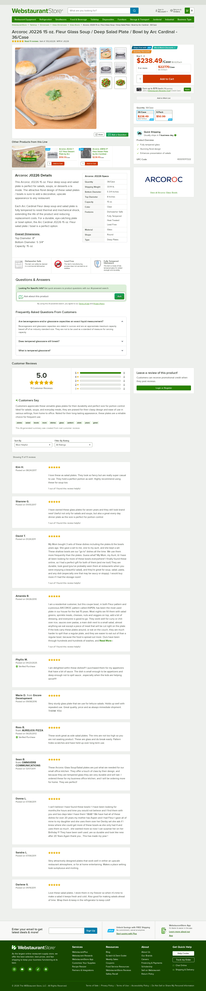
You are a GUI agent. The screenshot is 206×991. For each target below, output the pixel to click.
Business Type (184, 19)
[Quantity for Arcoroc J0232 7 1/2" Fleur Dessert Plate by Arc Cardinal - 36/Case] (49, 163)
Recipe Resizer (79, 966)
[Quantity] (140, 79)
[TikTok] (38, 969)
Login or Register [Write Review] (164, 388)
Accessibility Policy (140, 986)
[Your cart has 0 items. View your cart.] (189, 11)
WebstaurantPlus (80, 952)
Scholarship (146, 966)
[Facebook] (30, 969)
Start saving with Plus (126, 933)
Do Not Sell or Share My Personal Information (173, 986)
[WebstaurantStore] (37, 947)
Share (99, 134)
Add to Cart (58, 164)
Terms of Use (84, 304)
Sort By (17, 441)
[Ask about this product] (71, 296)
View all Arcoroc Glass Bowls (163, 193)
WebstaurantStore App (82, 959)
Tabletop (95, 19)
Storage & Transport (139, 19)
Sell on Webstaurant (150, 970)
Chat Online (180, 965)
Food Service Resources (117, 966)
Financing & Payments (151, 963)
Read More (105, 640)
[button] (106, 54)
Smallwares (61, 19)
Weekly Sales (112, 959)
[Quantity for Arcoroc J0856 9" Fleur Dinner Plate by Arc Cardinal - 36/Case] (83, 163)
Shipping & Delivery (183, 970)
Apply (188, 89)
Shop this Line (29, 159)
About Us (145, 952)
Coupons (110, 963)
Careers (145, 959)
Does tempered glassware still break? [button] (39, 341)
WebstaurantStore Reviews (118, 970)
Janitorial (157, 19)
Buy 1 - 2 (141, 56)
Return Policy (147, 974)
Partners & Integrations (83, 970)
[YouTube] (22, 969)
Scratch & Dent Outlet (116, 956)
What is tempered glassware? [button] (34, 350)
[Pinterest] (45, 969)
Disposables (108, 19)
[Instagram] (14, 969)
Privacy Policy (99, 304)
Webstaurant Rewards (82, 956)
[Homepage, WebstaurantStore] (37, 10)
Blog (108, 952)
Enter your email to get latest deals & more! (27, 931)
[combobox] (99, 11)
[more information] (175, 135)
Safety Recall (112, 974)
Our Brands (146, 956)
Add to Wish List (163, 98)
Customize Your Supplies (84, 963)
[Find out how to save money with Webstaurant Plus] (48, 149)
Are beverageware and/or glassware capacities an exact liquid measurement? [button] (61, 321)
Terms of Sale (92, 986)
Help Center (183, 953)
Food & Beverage (78, 19)
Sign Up (90, 930)
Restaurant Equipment (25, 19)
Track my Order (183, 959)
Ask (119, 296)
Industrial (169, 19)
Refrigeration (45, 19)
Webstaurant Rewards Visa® (159, 91)
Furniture (122, 19)
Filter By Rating (62, 441)
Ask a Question (117, 134)
